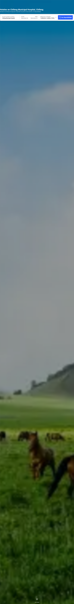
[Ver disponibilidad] (65, 17)
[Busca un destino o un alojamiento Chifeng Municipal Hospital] (10, 17)
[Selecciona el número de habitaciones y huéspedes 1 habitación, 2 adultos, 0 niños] (48, 17)
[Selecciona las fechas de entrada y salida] (24, 17)
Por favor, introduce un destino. (8, 16)
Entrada (22, 16)
